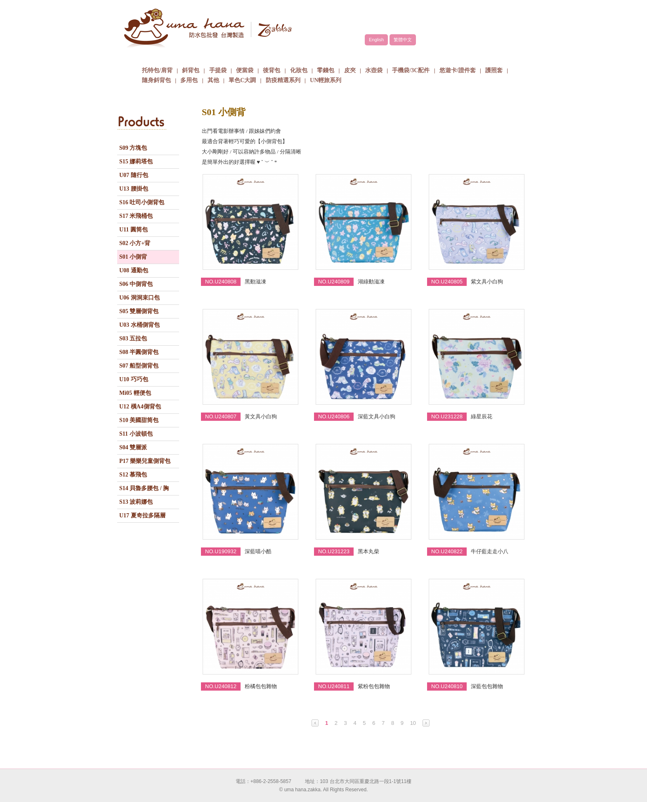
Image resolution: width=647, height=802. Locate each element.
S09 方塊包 (133, 148)
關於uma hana (169, 55)
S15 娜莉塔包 (136, 161)
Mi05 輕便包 (135, 393)
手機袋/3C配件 (411, 70)
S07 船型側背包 (138, 366)
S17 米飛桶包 (136, 216)
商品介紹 (293, 55)
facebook (501, 19)
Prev (315, 723)
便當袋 (244, 70)
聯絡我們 (478, 55)
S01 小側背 (133, 257)
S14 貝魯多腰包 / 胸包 (144, 490)
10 (413, 723)
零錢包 (325, 70)
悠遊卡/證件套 (457, 70)
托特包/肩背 (157, 70)
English (376, 39)
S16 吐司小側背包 (141, 202)
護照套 (494, 70)
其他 (213, 80)
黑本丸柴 (368, 551)
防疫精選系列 (283, 80)
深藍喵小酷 (258, 551)
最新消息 (416, 55)
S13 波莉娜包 (136, 502)
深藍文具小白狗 (376, 416)
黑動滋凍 (255, 281)
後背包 (271, 70)
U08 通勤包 (133, 270)
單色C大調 (242, 80)
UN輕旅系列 (325, 80)
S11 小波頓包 (136, 434)
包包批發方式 (354, 55)
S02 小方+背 (134, 243)
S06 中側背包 (136, 284)
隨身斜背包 (156, 80)
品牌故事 (231, 55)
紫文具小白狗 (487, 281)
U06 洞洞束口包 (139, 298)
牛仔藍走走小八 (489, 551)
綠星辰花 (481, 416)
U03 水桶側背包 (139, 325)
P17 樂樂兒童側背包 (144, 461)
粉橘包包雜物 (261, 686)
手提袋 (218, 70)
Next (426, 723)
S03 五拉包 (133, 338)
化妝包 (298, 70)
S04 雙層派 (133, 447)
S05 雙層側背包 (138, 311)
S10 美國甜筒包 (138, 420)
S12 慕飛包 (133, 475)
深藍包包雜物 (487, 686)
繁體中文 (403, 39)
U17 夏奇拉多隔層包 (142, 517)
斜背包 (190, 70)
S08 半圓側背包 (138, 352)
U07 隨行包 (133, 175)
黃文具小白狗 (261, 416)
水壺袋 (374, 70)
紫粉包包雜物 (374, 686)
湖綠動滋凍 (371, 281)
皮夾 (350, 70)
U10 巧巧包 (133, 379)
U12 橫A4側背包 (140, 406)
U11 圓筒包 (133, 229)
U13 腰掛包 (133, 189)
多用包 (189, 80)
